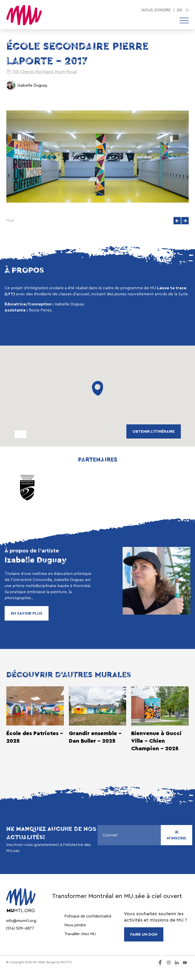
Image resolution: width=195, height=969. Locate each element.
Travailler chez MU (80, 934)
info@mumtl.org (21, 921)
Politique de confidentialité (87, 916)
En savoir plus (26, 613)
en (179, 10)
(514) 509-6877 (20, 928)
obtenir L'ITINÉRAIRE (153, 431)
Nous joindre (156, 10)
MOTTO (66, 962)
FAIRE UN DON (143, 934)
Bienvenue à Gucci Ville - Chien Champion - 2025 (156, 741)
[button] (177, 220)
